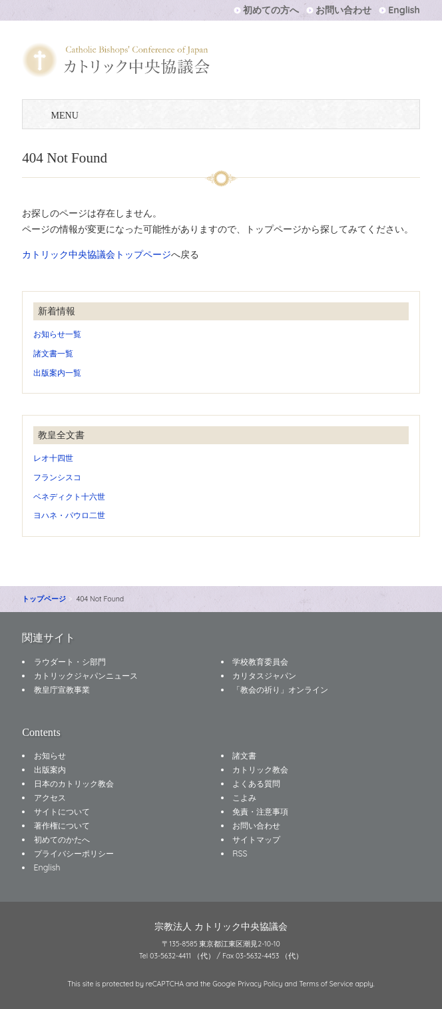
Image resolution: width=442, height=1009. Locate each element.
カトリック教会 (260, 770)
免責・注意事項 (260, 812)
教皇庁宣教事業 (62, 690)
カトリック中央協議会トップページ (96, 254)
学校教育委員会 (260, 662)
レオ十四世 (53, 458)
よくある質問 (256, 784)
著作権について (62, 826)
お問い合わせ (343, 10)
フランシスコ (57, 477)
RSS (239, 853)
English (404, 10)
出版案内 (50, 770)
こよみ (244, 798)
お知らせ (50, 756)
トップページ (44, 598)
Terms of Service (326, 983)
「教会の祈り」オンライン (280, 690)
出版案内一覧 (57, 373)
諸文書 (244, 756)
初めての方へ (271, 10)
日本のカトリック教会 (74, 784)
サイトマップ (256, 839)
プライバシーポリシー (74, 853)
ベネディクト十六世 (69, 497)
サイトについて (62, 812)
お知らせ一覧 (57, 334)
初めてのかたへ (62, 839)
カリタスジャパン (264, 676)
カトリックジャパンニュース (86, 676)
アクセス (50, 798)
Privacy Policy (260, 983)
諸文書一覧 (53, 353)
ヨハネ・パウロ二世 (69, 515)
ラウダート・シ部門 (70, 662)
